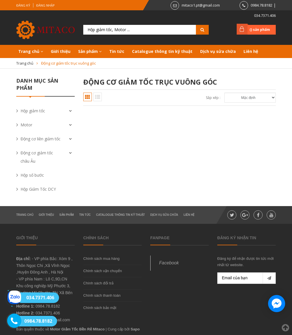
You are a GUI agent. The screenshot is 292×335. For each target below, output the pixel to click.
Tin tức (116, 51)
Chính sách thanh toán (102, 295)
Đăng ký (23, 5)
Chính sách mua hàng (101, 258)
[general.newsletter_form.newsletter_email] (246, 278)
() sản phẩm (260, 29)
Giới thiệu (60, 51)
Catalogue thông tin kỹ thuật (162, 51)
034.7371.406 (265, 15)
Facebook (169, 262)
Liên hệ (251, 51)
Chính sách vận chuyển (102, 271)
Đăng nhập (45, 5)
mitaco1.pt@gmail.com (201, 5)
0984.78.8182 (261, 5)
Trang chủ (30, 51)
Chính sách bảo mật (99, 308)
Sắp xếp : (213, 97)
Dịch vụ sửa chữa (218, 51)
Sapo (135, 329)
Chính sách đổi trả (98, 283)
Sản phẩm (90, 51)
